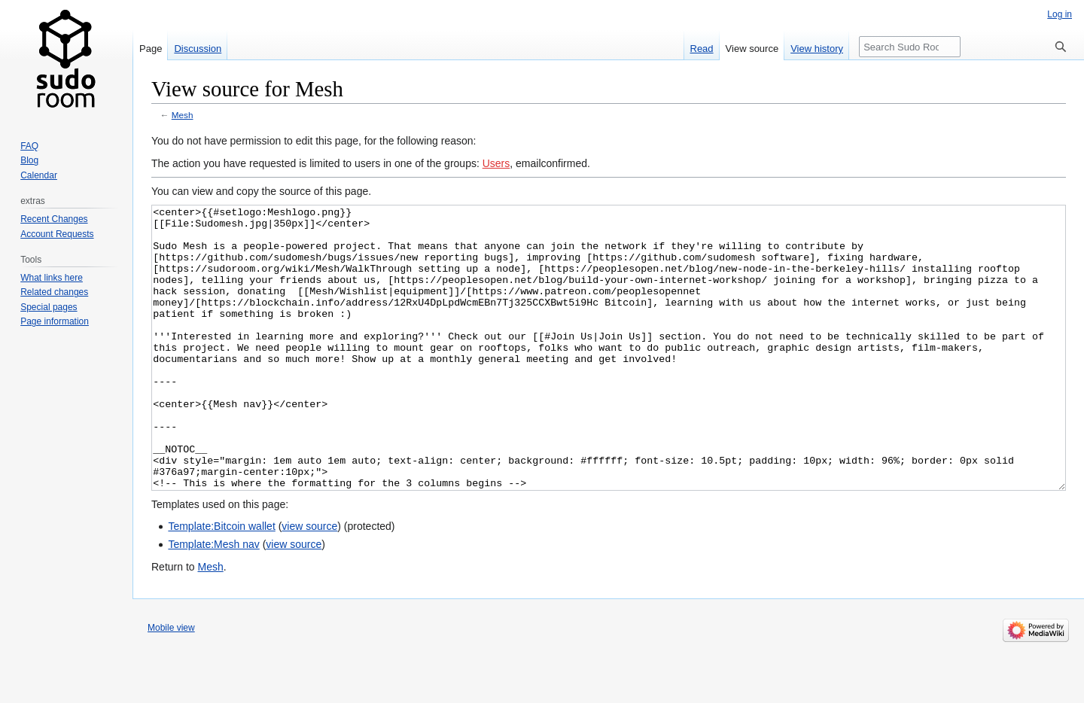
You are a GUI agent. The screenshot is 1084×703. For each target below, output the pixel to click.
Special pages (48, 307)
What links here (51, 277)
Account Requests (56, 234)
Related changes (54, 292)
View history (816, 48)
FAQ (29, 146)
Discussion (197, 48)
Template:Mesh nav (213, 601)
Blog (29, 160)
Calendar (38, 175)
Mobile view (171, 684)
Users (496, 163)
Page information (54, 321)
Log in (1059, 14)
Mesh (182, 115)
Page (150, 48)
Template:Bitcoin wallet (221, 583)
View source (752, 48)
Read (702, 48)
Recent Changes (53, 219)
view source (309, 583)
